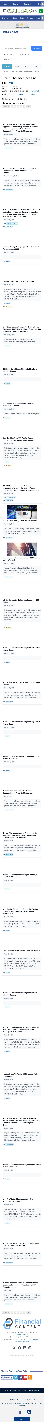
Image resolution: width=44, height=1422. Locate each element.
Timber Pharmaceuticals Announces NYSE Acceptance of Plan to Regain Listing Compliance (20, 170)
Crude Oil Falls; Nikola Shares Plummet (19, 281)
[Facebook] (19, 1348)
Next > (28, 107)
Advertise (17, 1390)
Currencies (19, 71)
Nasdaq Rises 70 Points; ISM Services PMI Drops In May (20, 1075)
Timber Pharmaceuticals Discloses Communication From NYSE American (18, 792)
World (38, 18)
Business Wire (9, 226)
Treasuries (36, 71)
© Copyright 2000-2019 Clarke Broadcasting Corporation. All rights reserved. (22, 1404)
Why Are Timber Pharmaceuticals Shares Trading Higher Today (19, 1200)
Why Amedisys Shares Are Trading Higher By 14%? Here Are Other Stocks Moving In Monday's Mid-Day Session (21, 1029)
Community (28, 4)
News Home (5, 18)
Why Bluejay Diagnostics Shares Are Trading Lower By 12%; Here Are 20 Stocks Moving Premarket (20, 911)
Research (34, 94)
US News (30, 18)
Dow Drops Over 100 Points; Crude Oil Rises (21, 951)
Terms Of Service (23, 1342)
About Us (8, 1390)
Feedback (22, 1419)
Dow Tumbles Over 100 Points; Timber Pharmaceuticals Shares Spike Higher (19, 439)
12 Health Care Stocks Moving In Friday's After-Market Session (22, 723)
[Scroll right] (42, 4)
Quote (9, 94)
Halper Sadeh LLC (11, 497)
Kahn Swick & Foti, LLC (12, 223)
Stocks (17, 66)
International (28, 71)
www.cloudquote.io (22, 1335)
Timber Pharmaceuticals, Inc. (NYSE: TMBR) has (22, 414)
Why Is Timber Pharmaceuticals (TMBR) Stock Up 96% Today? (21, 559)
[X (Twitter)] (14, 1348)
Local (15, 18)
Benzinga (8, 261)
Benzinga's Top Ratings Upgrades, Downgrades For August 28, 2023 (22, 248)
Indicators (6, 59)
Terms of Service (15, 1399)
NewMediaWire (9, 148)
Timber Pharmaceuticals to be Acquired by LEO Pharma (21, 683)
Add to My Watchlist (35, 91)
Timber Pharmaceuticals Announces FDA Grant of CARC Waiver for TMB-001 (21, 1244)
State (22, 18)
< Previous (6, 107)
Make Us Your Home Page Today (14, 1371)
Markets (7, 66)
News (5, 4)
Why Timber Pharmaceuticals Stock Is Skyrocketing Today (18, 405)
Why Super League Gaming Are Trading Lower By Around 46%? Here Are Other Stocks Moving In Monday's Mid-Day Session (22, 329)
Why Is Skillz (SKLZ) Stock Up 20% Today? (20, 521)
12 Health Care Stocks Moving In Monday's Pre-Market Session (22, 649)
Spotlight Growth (9, 1144)
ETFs (26, 66)
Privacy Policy (35, 1339)
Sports (15, 4)
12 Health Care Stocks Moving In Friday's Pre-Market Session (21, 757)
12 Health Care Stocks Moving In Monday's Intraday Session (20, 370)
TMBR (10, 83)
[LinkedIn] (24, 1348)
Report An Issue (34, 1390)
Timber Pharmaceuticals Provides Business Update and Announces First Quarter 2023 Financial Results (20, 1285)
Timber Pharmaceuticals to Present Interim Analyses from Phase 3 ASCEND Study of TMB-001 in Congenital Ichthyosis (22, 835)
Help (24, 1390)
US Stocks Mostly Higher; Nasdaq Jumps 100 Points (21, 601)
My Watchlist (23, 54)
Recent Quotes (8, 54)
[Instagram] (30, 1348)
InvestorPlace (9, 537)
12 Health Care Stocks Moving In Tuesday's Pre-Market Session (20, 876)
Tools (35, 66)
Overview (6, 71)
